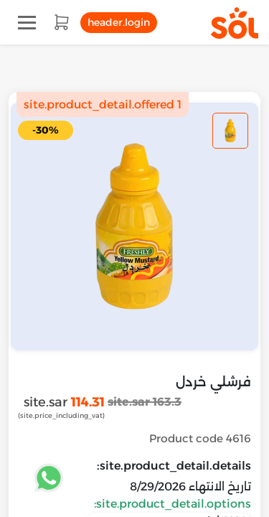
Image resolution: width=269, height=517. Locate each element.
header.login (119, 22)
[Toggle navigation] (27, 23)
